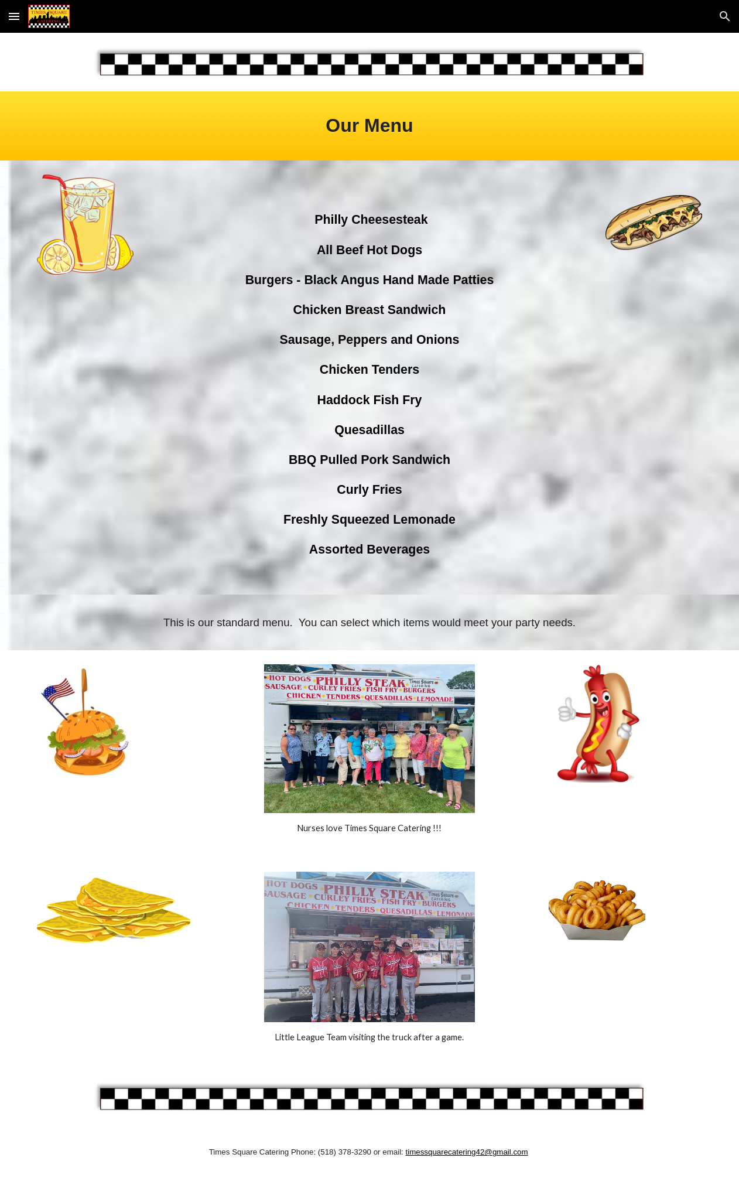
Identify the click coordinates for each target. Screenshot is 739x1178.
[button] (14, 16)
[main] (370, 125)
